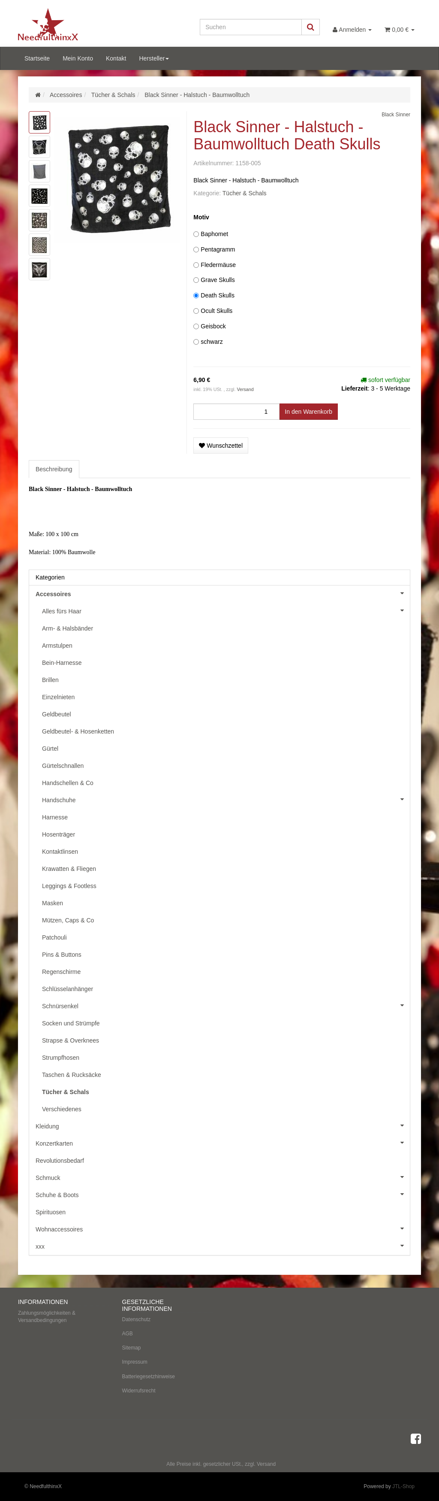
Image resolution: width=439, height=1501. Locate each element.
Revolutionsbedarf (60, 1160)
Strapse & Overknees (70, 1040)
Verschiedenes (61, 1109)
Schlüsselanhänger (67, 989)
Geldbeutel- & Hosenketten (78, 731)
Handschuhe (226, 799)
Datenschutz (136, 1319)
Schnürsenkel (226, 1005)
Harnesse (55, 817)
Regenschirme (61, 971)
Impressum (134, 1362)
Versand (245, 389)
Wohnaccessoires (223, 1228)
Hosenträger (58, 834)
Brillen (50, 679)
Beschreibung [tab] (54, 469)
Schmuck (223, 1177)
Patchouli (54, 937)
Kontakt (116, 58)
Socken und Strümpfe (71, 1023)
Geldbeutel (56, 714)
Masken (52, 903)
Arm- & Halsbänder (67, 628)
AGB (127, 1334)
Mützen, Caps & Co (68, 920)
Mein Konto (78, 58)
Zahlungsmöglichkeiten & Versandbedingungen (46, 1316)
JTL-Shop (403, 1486)
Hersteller (154, 58)
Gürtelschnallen (63, 765)
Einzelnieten (58, 697)
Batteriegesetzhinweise (148, 1377)
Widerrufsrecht (139, 1391)
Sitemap (131, 1348)
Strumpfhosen (60, 1057)
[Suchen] (251, 27)
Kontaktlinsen (60, 851)
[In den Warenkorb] (308, 411)
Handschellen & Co (67, 782)
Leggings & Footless (69, 885)
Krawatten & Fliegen (69, 868)
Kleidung (223, 1125)
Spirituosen (51, 1212)
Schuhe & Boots (223, 1194)
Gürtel (50, 748)
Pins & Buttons (61, 954)
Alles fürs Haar (226, 610)
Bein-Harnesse (62, 662)
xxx (223, 1245)
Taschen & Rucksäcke (71, 1074)
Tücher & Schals (245, 193)
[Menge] (236, 411)
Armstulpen (57, 645)
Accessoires (223, 593)
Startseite (37, 58)
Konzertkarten (223, 1142)
